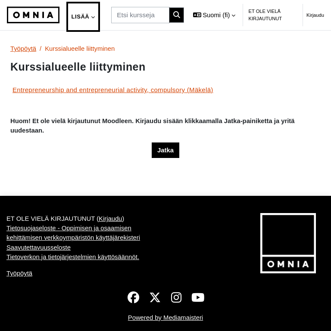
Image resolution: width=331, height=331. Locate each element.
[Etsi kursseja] (140, 15)
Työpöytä (23, 48)
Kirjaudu (315, 15)
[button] (214, 15)
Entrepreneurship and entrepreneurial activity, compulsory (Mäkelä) (112, 89)
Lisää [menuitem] (81, 16)
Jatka (165, 150)
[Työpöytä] (33, 15)
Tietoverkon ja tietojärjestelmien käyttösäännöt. (72, 257)
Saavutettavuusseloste (38, 247)
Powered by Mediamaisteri (165, 317)
